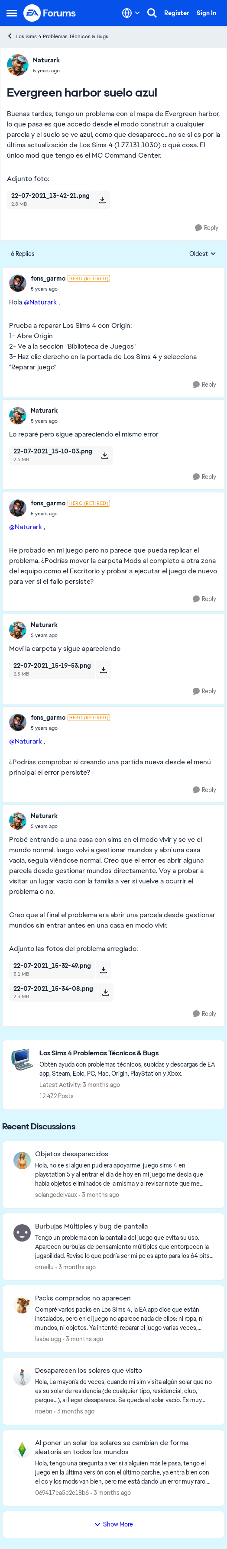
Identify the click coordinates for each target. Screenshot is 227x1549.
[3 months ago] (99, 1195)
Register (176, 13)
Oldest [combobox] (202, 254)
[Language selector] (131, 13)
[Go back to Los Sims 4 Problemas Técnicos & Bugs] (127, 1053)
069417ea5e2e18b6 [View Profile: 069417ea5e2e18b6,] (62, 1493)
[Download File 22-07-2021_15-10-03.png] (105, 455)
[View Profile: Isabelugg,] (22, 1304)
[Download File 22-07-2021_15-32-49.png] (103, 969)
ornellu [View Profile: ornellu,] (44, 1267)
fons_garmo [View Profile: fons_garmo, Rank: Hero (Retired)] (48, 278)
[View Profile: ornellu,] (22, 1233)
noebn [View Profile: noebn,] (43, 1411)
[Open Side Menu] (11, 12)
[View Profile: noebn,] (22, 1377)
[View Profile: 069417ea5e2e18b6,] (22, 1449)
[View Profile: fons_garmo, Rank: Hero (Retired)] (17, 283)
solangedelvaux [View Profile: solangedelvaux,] (56, 1195)
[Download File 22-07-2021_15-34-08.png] (105, 992)
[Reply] (206, 228)
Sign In (206, 13)
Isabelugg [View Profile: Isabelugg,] (48, 1339)
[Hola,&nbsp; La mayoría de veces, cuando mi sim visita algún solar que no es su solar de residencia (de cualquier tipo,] (124, 1391)
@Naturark (40, 302)
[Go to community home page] (49, 13)
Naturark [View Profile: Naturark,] (46, 60)
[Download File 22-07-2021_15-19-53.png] (103, 669)
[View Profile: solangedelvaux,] (22, 1160)
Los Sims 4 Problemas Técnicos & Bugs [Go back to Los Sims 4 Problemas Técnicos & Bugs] (57, 36)
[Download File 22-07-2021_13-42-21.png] (102, 200)
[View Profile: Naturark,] (18, 65)
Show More (113, 1524)
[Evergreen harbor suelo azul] (70, 289)
